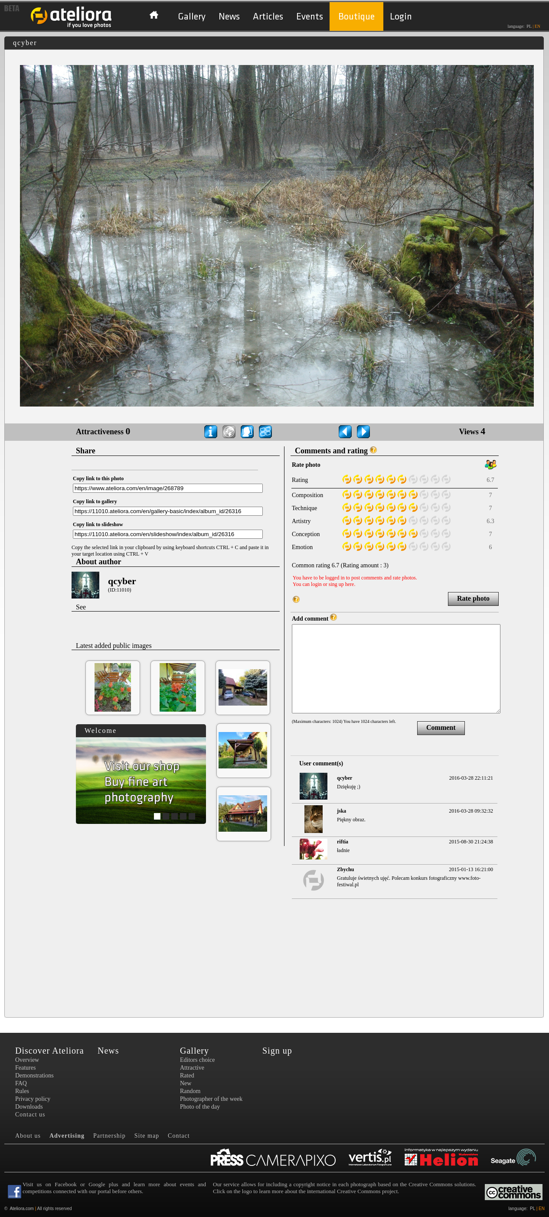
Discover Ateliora (49, 1050)
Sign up (277, 1050)
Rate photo (473, 598)
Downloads (29, 1106)
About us (28, 1135)
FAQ (21, 1083)
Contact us (30, 1114)
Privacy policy (32, 1099)
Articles (268, 17)
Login (401, 17)
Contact (179, 1135)
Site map (146, 1135)
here (349, 584)
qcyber (122, 581)
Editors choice (197, 1060)
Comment (441, 727)
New (185, 1083)
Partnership (109, 1135)
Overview (27, 1060)
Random (190, 1091)
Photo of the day (200, 1106)
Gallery (192, 17)
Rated (187, 1075)
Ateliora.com (22, 1208)
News (229, 17)
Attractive (192, 1067)
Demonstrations (34, 1075)
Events (309, 17)
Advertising (67, 1135)
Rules (22, 1091)
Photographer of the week (211, 1099)
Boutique (356, 17)
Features (25, 1067)
